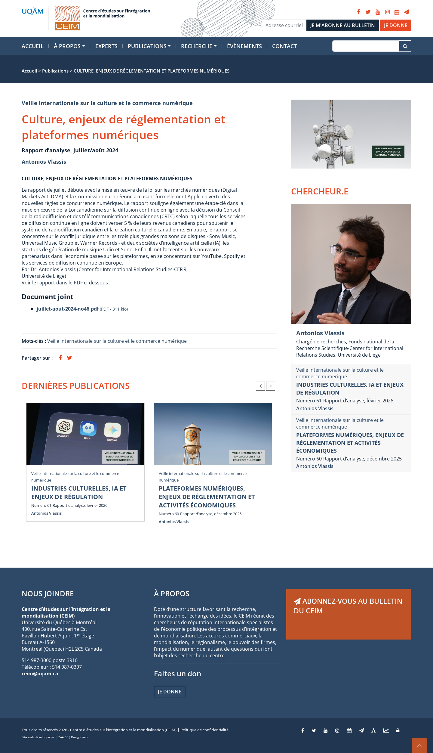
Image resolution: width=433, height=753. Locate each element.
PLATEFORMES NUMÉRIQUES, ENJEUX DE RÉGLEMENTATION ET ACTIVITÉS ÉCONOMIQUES (207, 496)
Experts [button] (106, 46)
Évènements (244, 46)
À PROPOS (171, 593)
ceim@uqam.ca (40, 673)
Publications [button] (147, 46)
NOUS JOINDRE (48, 593)
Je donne (169, 691)
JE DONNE (395, 25)
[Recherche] (365, 46)
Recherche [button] (196, 46)
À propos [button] (67, 46)
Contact (284, 46)
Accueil (33, 46)
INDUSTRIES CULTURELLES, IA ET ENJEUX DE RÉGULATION (79, 492)
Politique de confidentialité (204, 730)
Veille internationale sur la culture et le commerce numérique (107, 103)
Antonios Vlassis (44, 161)
